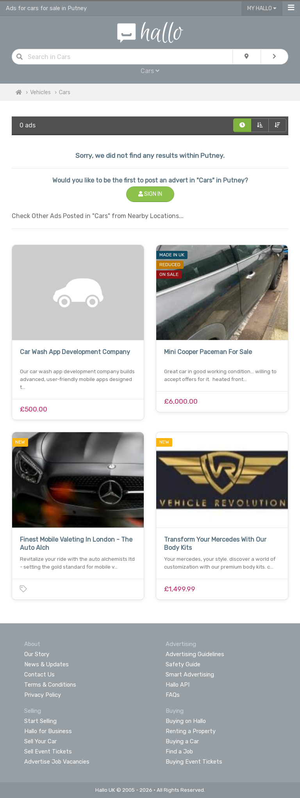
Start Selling (40, 721)
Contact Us (39, 674)
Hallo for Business (48, 731)
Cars (150, 71)
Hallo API (177, 684)
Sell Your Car (40, 741)
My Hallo (262, 8)
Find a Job (179, 751)
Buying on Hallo (186, 721)
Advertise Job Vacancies (56, 761)
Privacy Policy (42, 694)
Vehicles (40, 92)
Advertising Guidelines (195, 654)
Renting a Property (191, 731)
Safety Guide (183, 664)
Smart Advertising (190, 674)
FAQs (173, 694)
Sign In (150, 194)
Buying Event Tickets (194, 761)
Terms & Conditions (50, 684)
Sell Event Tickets (48, 751)
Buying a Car (182, 741)
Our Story (36, 654)
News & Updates (46, 664)
